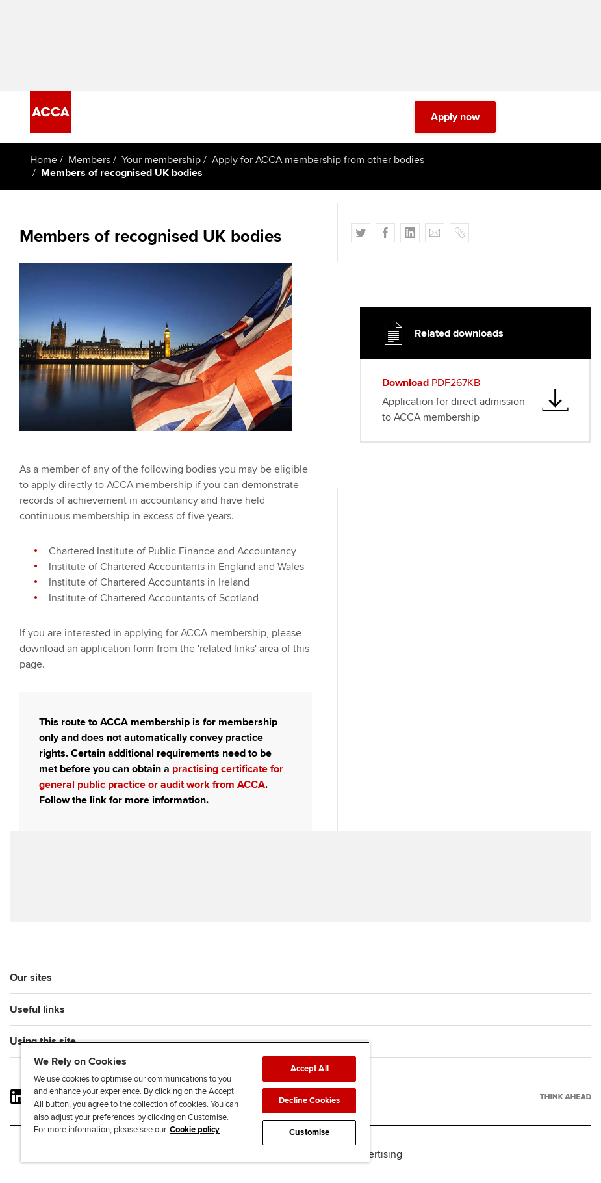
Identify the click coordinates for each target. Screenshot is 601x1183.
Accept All (309, 1068)
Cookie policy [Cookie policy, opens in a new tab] (195, 1129)
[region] (195, 1101)
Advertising (376, 1154)
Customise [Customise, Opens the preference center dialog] (309, 1132)
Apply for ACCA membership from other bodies (318, 159)
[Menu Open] (563, 117)
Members (89, 159)
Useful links (37, 1009)
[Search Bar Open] (527, 117)
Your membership (161, 159)
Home (43, 159)
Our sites (31, 977)
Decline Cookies (309, 1100)
